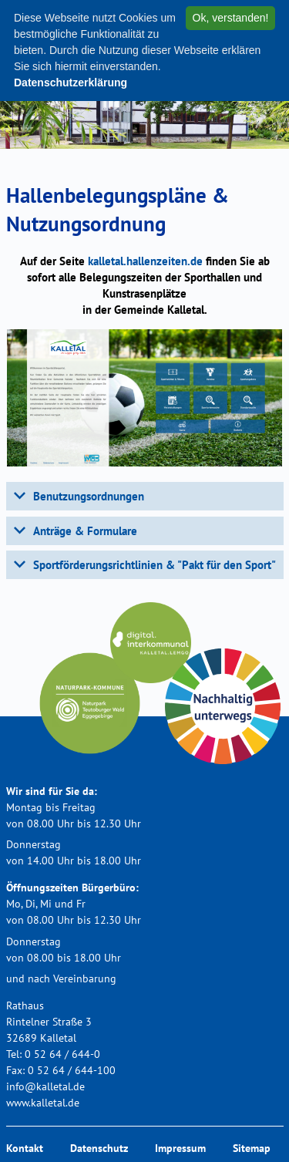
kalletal (145, 261)
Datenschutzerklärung (70, 82)
